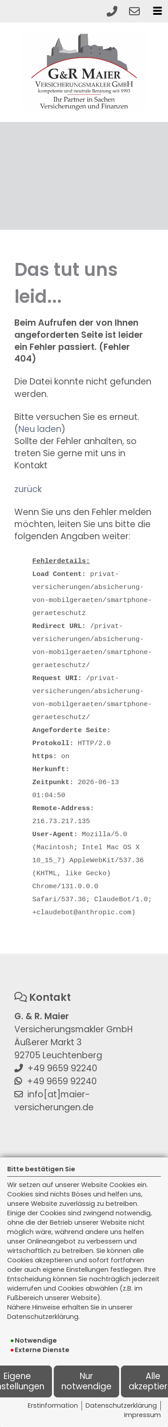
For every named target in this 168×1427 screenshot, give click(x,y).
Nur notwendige (86, 1381)
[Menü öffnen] (157, 11)
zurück (28, 489)
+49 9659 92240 (62, 1068)
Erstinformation (53, 1405)
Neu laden (39, 429)
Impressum (142, 1414)
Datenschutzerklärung (121, 1405)
